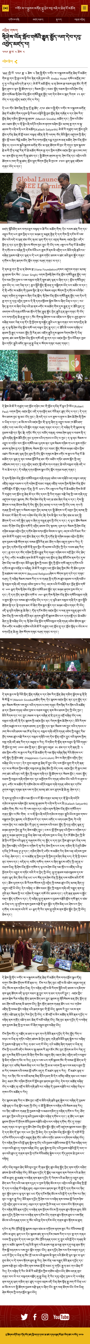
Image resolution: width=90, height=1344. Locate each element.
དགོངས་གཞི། (14, 20)
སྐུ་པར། (59, 20)
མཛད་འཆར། (38, 20)
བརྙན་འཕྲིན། (80, 20)
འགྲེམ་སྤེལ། (7, 61)
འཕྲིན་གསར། (10, 31)
